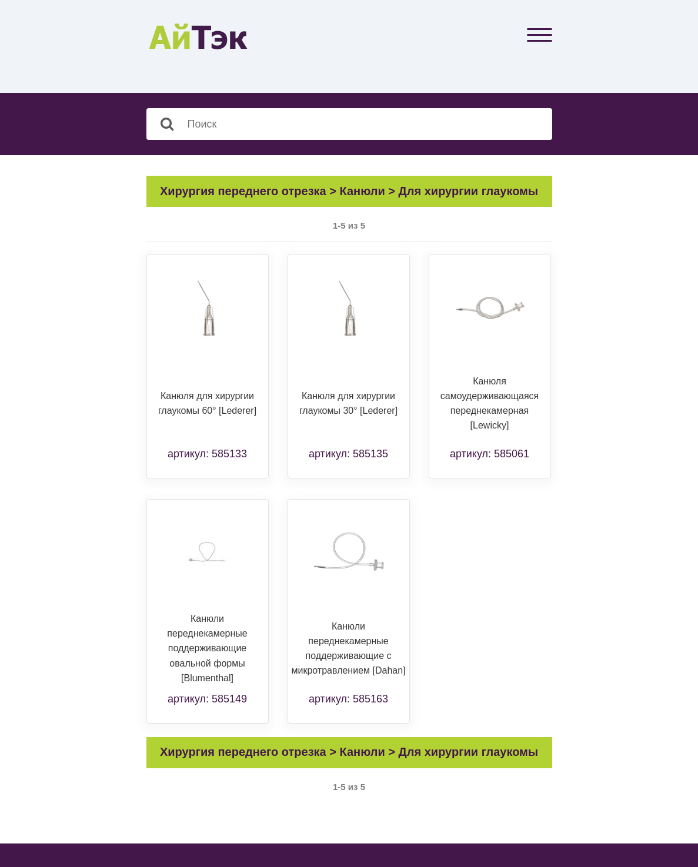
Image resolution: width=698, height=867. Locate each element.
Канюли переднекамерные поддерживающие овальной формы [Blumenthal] (207, 648)
